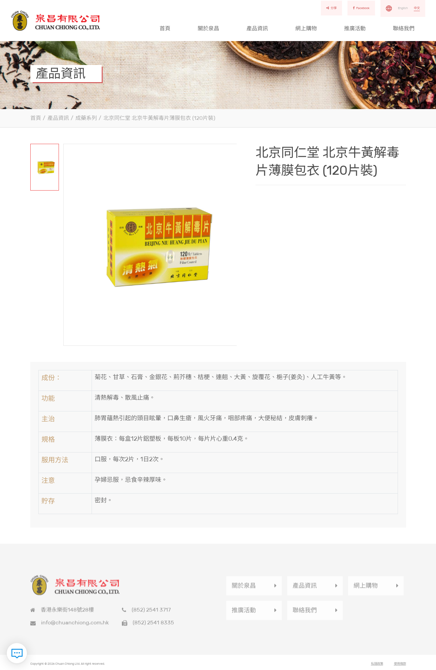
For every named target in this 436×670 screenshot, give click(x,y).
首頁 (165, 28)
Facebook (361, 8)
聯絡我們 (403, 28)
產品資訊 (257, 28)
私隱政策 (377, 666)
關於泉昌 (208, 28)
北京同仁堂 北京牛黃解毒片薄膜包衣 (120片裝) (159, 118)
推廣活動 (355, 28)
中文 (417, 8)
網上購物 (306, 28)
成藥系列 (86, 118)
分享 (331, 8)
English (403, 8)
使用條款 (400, 666)
